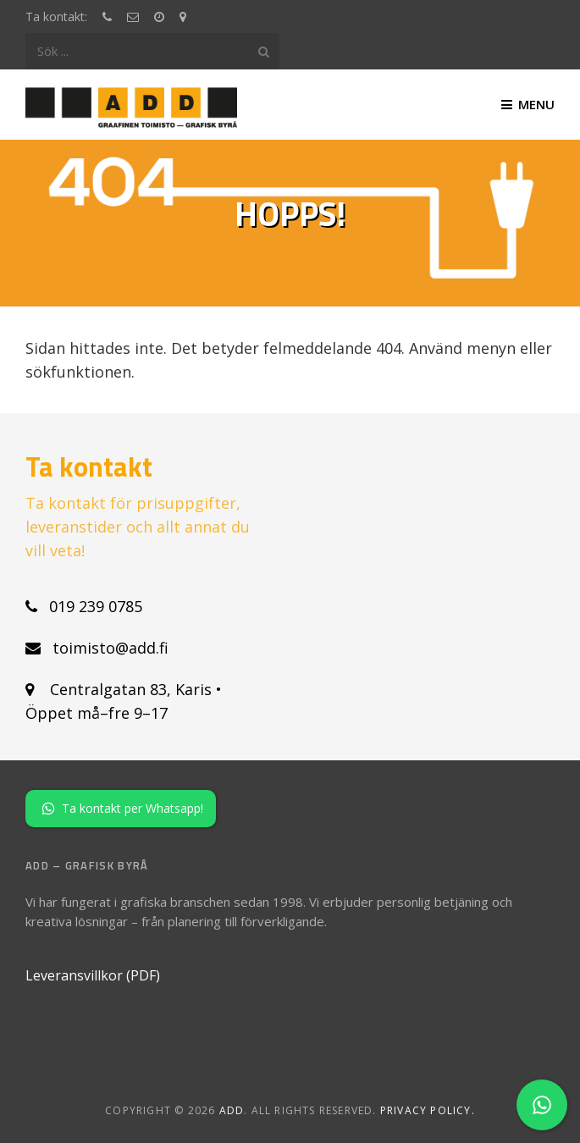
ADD (232, 1110)
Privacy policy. (427, 1110)
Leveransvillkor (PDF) (92, 975)
